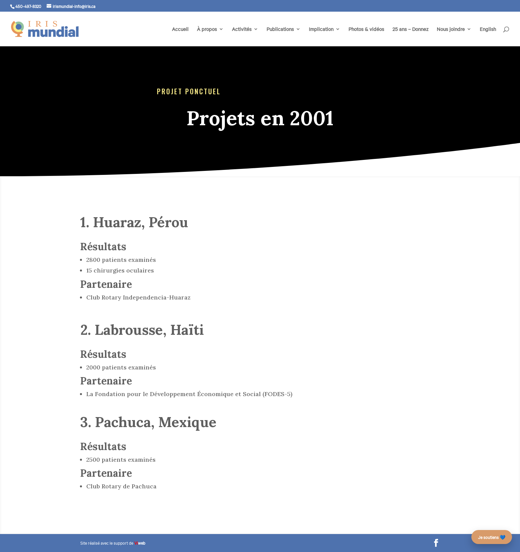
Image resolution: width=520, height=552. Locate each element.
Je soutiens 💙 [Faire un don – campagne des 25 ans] (491, 537)
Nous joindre (451, 29)
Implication (321, 29)
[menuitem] (488, 36)
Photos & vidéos (366, 29)
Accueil (180, 29)
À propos (207, 29)
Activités (242, 29)
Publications (280, 29)
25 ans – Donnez (410, 29)
